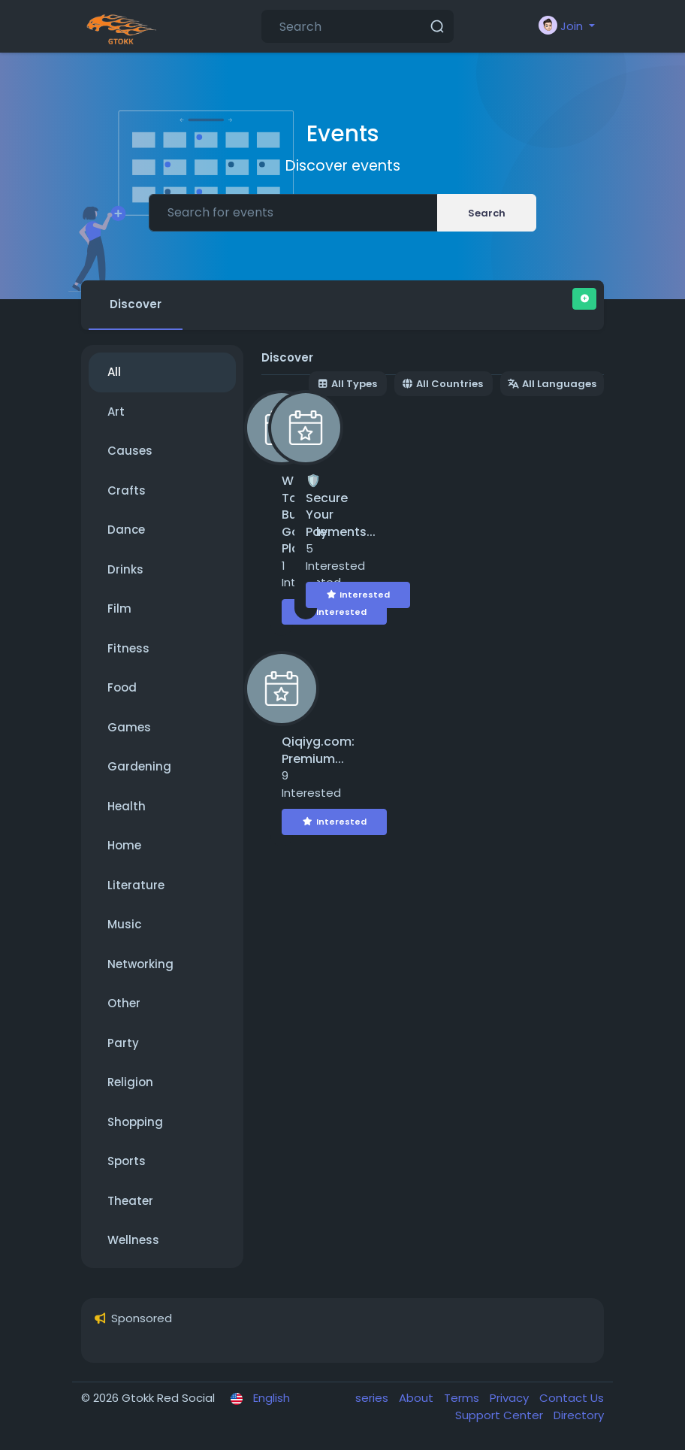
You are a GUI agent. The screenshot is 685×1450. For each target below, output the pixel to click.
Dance (126, 529)
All (114, 372)
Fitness (128, 648)
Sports (126, 1161)
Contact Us (571, 1398)
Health (126, 806)
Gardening (139, 766)
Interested (334, 612)
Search (486, 213)
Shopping (135, 1122)
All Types (347, 384)
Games (129, 727)
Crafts (126, 490)
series (373, 1398)
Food (122, 687)
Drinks (125, 569)
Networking (140, 964)
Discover (135, 304)
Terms (463, 1398)
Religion (130, 1082)
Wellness (133, 1240)
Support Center (500, 1415)
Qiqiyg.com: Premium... (318, 750)
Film (119, 608)
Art (116, 411)
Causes (129, 451)
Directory (579, 1415)
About (417, 1398)
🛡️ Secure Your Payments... (341, 506)
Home (124, 845)
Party (123, 1043)
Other (123, 1003)
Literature (135, 885)
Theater (130, 1201)
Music (124, 924)
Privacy (511, 1398)
